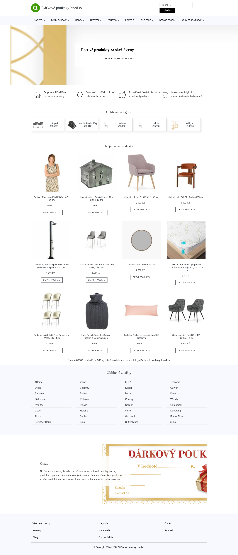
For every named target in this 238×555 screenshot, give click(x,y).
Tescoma (175, 382)
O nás (168, 523)
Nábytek (38, 20)
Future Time (176, 416)
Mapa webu (105, 530)
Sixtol (173, 422)
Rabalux (84, 399)
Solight (129, 405)
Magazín (103, 523)
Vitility (128, 410)
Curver (174, 388)
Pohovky (112, 20)
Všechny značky (41, 523)
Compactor (176, 405)
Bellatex (84, 393)
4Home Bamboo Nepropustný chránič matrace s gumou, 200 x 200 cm (186, 267)
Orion (38, 388)
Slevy (35, 537)
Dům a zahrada (59, 20)
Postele (129, 20)
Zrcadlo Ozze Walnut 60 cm (141, 264)
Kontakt (169, 530)
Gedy (38, 410)
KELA (128, 382)
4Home (39, 382)
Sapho (83, 416)
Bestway (84, 388)
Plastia (83, 405)
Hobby (78, 20)
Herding (84, 410)
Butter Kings (131, 422)
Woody (174, 399)
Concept (129, 399)
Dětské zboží (166, 20)
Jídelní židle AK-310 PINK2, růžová (141, 197)
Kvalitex (39, 405)
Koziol (128, 388)
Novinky (36, 530)
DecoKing (175, 410)
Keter (173, 393)
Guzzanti (130, 416)
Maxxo (128, 393)
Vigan (83, 382)
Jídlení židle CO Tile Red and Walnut (186, 197)
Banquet (39, 393)
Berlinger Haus (43, 422)
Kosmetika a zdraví (192, 20)
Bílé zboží (146, 20)
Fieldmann (40, 399)
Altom (38, 416)
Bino (82, 422)
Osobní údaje (106, 537)
